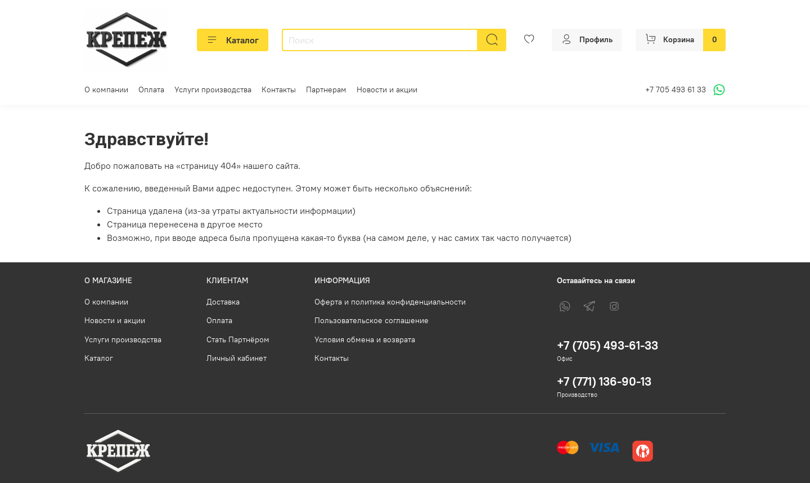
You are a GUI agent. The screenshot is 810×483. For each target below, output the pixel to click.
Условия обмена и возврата (364, 339)
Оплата (151, 89)
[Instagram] (614, 306)
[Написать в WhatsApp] (717, 89)
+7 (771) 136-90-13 (604, 381)
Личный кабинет (236, 358)
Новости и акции (387, 89)
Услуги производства (212, 89)
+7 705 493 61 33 (675, 89)
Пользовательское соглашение (371, 320)
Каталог (232, 40)
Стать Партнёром (237, 339)
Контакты (279, 89)
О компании (106, 89)
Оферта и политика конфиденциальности (390, 302)
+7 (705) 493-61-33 (607, 345)
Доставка (223, 302)
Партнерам (326, 89)
